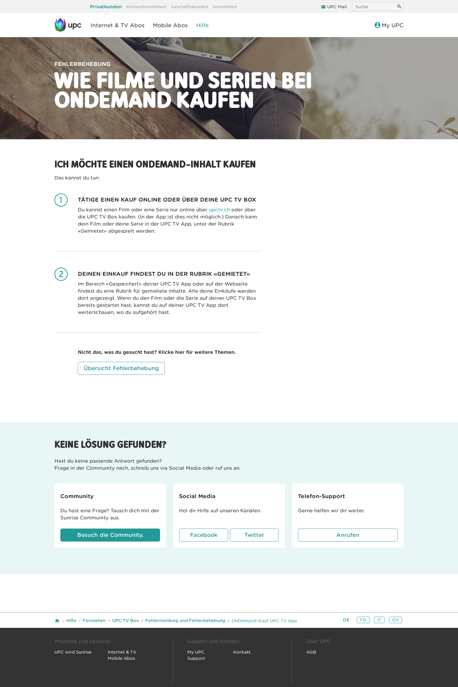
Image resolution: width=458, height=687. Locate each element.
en (395, 620)
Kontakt (242, 652)
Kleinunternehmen (146, 6)
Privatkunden (106, 6)
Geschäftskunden (189, 6)
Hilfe (202, 25)
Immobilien (225, 6)
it (379, 620)
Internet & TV (122, 652)
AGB (311, 652)
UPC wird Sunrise (73, 652)
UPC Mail (337, 6)
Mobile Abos (170, 25)
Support (196, 658)
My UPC (390, 25)
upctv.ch (219, 210)
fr (363, 620)
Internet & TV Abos (117, 25)
